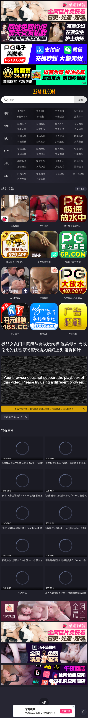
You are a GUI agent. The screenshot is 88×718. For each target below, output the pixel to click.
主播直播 (59, 128)
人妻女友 (59, 161)
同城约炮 (21, 173)
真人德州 (40, 111)
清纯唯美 (40, 153)
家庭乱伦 (40, 161)
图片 (6, 151)
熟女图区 (59, 153)
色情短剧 (40, 178)
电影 (6, 138)
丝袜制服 (40, 128)
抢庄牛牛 (78, 116)
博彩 (6, 113)
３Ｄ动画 (78, 123)
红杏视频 (21, 178)
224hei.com (44, 92)
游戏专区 (78, 111)
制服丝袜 (21, 141)
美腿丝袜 (21, 153)
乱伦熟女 (59, 141)
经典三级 (40, 141)
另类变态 (78, 141)
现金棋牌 (59, 116)
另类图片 (78, 153)
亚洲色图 (40, 148)
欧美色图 (59, 148)
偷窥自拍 (21, 148)
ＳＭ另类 (78, 128)
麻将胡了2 (22, 116)
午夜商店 (40, 173)
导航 (6, 176)
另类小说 (40, 166)
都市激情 (21, 161)
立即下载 (66, 711)
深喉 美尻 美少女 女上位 (15, 417)
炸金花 (40, 116)
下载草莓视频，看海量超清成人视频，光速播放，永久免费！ (49, 409)
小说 (6, 163)
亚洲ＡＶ (21, 123)
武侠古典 (78, 161)
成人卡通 (59, 136)
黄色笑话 (59, 166)
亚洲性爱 (21, 136)
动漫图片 (78, 148)
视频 (6, 126)
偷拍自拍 (40, 136)
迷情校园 (21, 166)
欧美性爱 (78, 136)
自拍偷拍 (40, 123)
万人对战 (59, 111)
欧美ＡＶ (59, 123)
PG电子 (22, 111)
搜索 (80, 99)
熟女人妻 (21, 128)
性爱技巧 (78, 166)
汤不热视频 (78, 173)
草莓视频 (59, 173)
